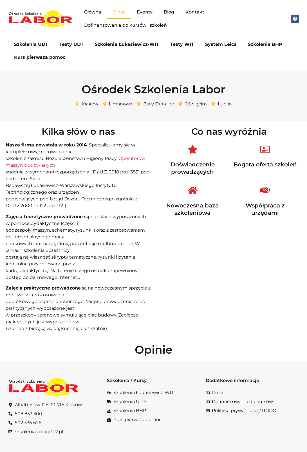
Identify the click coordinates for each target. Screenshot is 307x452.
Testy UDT (71, 44)
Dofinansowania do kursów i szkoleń (125, 25)
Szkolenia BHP (265, 44)
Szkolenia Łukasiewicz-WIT (127, 44)
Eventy (145, 12)
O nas (119, 12)
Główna (92, 12)
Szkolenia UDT (31, 44)
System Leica (221, 44)
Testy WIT (182, 44)
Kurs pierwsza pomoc (39, 57)
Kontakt (194, 12)
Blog (169, 12)
